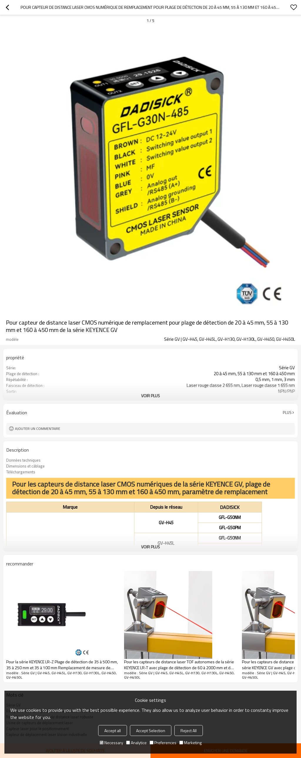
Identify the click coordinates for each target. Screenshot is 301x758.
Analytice (136, 742)
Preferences (163, 742)
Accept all (112, 730)
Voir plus (150, 396)
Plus (287, 412)
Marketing (190, 742)
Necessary (111, 742)
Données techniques (23, 460)
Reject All (188, 730)
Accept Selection (150, 730)
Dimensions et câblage (25, 466)
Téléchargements (20, 472)
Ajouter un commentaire (37, 428)
